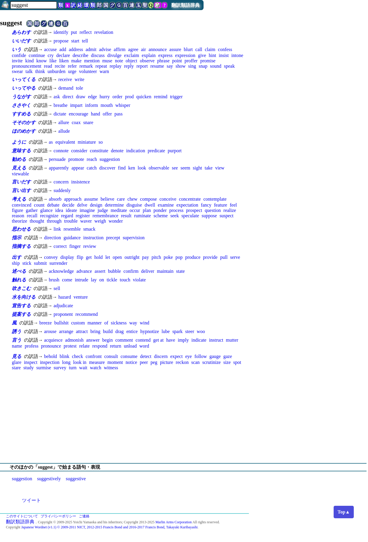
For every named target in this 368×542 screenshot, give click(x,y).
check (77, 356)
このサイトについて (22, 516)
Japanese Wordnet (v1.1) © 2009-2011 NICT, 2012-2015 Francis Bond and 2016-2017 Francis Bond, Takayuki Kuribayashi (109, 527)
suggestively (49, 478)
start (75, 40)
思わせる (21, 229)
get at (158, 340)
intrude (81, 279)
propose (61, 40)
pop (179, 257)
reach (92, 159)
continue (37, 55)
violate (139, 279)
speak (229, 66)
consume (129, 356)
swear (17, 71)
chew (132, 199)
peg (154, 362)
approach (72, 199)
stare (16, 367)
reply (129, 66)
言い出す (21, 190)
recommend (86, 314)
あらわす (21, 32)
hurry (105, 96)
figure (17, 210)
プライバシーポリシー (58, 516)
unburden (56, 71)
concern (61, 181)
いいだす (21, 40)
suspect (226, 215)
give (202, 55)
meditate (119, 210)
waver (86, 221)
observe (147, 60)
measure (97, 362)
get (89, 257)
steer (189, 331)
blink (64, 356)
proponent (63, 314)
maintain (165, 271)
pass (118, 113)
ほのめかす (24, 131)
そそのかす (24, 122)
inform (91, 105)
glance (46, 210)
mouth (107, 105)
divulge (114, 55)
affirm (120, 49)
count (39, 204)
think (40, 71)
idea (59, 210)
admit (91, 49)
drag (119, 331)
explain (149, 55)
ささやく (21, 105)
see (175, 167)
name (17, 345)
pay (145, 257)
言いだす (21, 181)
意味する (21, 150)
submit (40, 263)
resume (157, 66)
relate (84, 345)
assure (175, 49)
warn (104, 71)
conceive (167, 199)
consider (79, 150)
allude (64, 131)
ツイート (31, 500)
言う (16, 340)
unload (130, 345)
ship (16, 263)
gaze (227, 356)
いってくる (24, 79)
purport (175, 150)
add (62, 49)
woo (201, 331)
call (198, 49)
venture (80, 296)
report (142, 66)
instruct (216, 340)
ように (19, 142)
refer (72, 66)
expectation (187, 204)
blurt (188, 49)
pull (224, 257)
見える (19, 167)
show (181, 66)
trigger (176, 96)
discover (107, 167)
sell (57, 288)
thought (37, 221)
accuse (50, 49)
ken (131, 167)
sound (215, 66)
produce (193, 257)
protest (70, 345)
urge (72, 71)
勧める (19, 159)
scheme (160, 215)
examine (166, 204)
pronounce (51, 345)
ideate (71, 210)
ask (57, 96)
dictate (60, 113)
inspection (50, 362)
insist (224, 55)
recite (60, 66)
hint (212, 55)
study (28, 367)
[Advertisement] (184, 416)
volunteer (88, 71)
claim (210, 49)
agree (133, 49)
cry (51, 55)
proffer (191, 60)
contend (143, 340)
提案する (21, 314)
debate (53, 204)
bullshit (61, 322)
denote (117, 150)
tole (79, 88)
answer (93, 340)
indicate (199, 340)
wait (83, 367)
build (108, 331)
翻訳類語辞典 (185, 5)
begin (107, 340)
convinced (21, 204)
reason (18, 215)
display (67, 257)
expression (185, 55)
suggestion (110, 159)
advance (84, 271)
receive (65, 79)
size (227, 362)
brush (54, 279)
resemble (72, 229)
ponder (160, 210)
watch (95, 367)
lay (94, 279)
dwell (150, 204)
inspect (30, 362)
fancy (206, 204)
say (170, 66)
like (53, 60)
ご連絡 (84, 516)
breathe (61, 105)
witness (111, 367)
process (176, 210)
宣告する (21, 305)
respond (99, 345)
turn (73, 367)
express (165, 55)
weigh (100, 221)
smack (89, 229)
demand (65, 88)
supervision (134, 237)
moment (115, 362)
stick (26, 263)
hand (95, 113)
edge (92, 96)
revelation (103, 32)
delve (82, 204)
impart (76, 105)
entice (131, 331)
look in (80, 362)
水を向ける (24, 296)
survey (60, 367)
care (121, 199)
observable (159, 167)
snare (88, 122)
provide (210, 257)
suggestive (76, 478)
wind (144, 322)
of (106, 322)
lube (165, 331)
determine (114, 204)
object (131, 60)
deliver (147, 271)
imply (183, 340)
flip (80, 257)
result (126, 215)
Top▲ (343, 511)
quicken (143, 96)
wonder (116, 221)
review (89, 246)
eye (188, 356)
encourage (78, 113)
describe (80, 55)
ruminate (142, 215)
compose (148, 199)
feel (233, 204)
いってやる (24, 88)
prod (129, 96)
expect (176, 356)
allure (63, 122)
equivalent (65, 142)
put (74, 32)
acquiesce (53, 340)
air (143, 49)
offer (107, 113)
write (79, 79)
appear (77, 167)
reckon (182, 362)
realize (229, 210)
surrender (58, 263)
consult (111, 356)
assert (100, 271)
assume (91, 199)
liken (64, 60)
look (142, 167)
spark (177, 331)
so (100, 142)
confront (94, 356)
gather (32, 210)
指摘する (21, 246)
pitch (156, 257)
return (115, 345)
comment (124, 340)
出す (16, 257)
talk (29, 71)
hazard (64, 296)
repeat (101, 66)
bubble (114, 271)
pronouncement (26, 66)
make (76, 60)
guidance (72, 237)
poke (168, 257)
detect (145, 356)
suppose (209, 215)
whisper (122, 105)
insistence (80, 181)
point (177, 60)
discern (161, 356)
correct (60, 246)
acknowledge (61, 271)
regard (67, 215)
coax (76, 122)
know (41, 60)
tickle (112, 279)
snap (203, 66)
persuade (57, 159)
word (144, 345)
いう (16, 49)
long (66, 362)
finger (75, 246)
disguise (134, 204)
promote (76, 159)
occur (134, 210)
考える (19, 199)
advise (105, 49)
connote (61, 150)
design (96, 204)
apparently (59, 167)
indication (135, 150)
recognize (49, 215)
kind (29, 60)
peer (144, 362)
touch (125, 279)
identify (61, 32)
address (76, 49)
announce (157, 49)
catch (92, 167)
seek (174, 215)
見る (16, 356)
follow (200, 356)
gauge (215, 356)
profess (31, 345)
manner (94, 322)
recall (32, 215)
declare (63, 55)
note (119, 60)
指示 (16, 237)
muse (107, 60)
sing (192, 66)
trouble (71, 221)
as (51, 142)
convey (51, 257)
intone (237, 55)
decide (68, 204)
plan (147, 210)
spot (237, 362)
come (67, 279)
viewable (20, 173)
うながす (21, 96)
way (133, 322)
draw (80, 96)
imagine (87, 210)
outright (132, 257)
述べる (19, 271)
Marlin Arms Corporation (173, 522)
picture (166, 362)
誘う (16, 331)
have (170, 340)
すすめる (21, 113)
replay (115, 66)
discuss (98, 55)
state (180, 271)
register (83, 215)
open (117, 257)
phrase (163, 60)
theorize (19, 221)
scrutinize (211, 362)
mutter (232, 340)
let (107, 257)
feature (220, 204)
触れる (19, 279)
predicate (156, 150)
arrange (66, 331)
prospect (194, 210)
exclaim (131, 55)
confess (225, 49)
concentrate (190, 199)
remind (160, 96)
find (122, 167)
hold (98, 257)
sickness (119, 322)
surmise (43, 367)
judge (102, 210)
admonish (74, 340)
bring (95, 331)
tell (85, 40)
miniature (87, 142)
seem (185, 167)
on (101, 279)
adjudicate (63, 305)
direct (68, 96)
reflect (86, 32)
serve (235, 257)
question (213, 210)
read (48, 66)
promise (208, 60)
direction (52, 237)
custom (78, 322)
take (209, 167)
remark (86, 66)
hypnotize (149, 331)
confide (19, 55)
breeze (45, 322)
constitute (99, 150)
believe (107, 199)
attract (82, 331)
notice (131, 362)
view (219, 167)
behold (50, 356)
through (54, 221)
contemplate (214, 199)
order (117, 96)
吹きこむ (21, 288)
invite (17, 60)
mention (92, 60)
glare (16, 362)
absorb (55, 199)
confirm (131, 271)
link (57, 229)
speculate (190, 215)
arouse (50, 331)
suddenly (62, 190)
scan (195, 362)
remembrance (105, 215)
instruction (93, 237)
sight (197, 167)
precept (113, 237)
